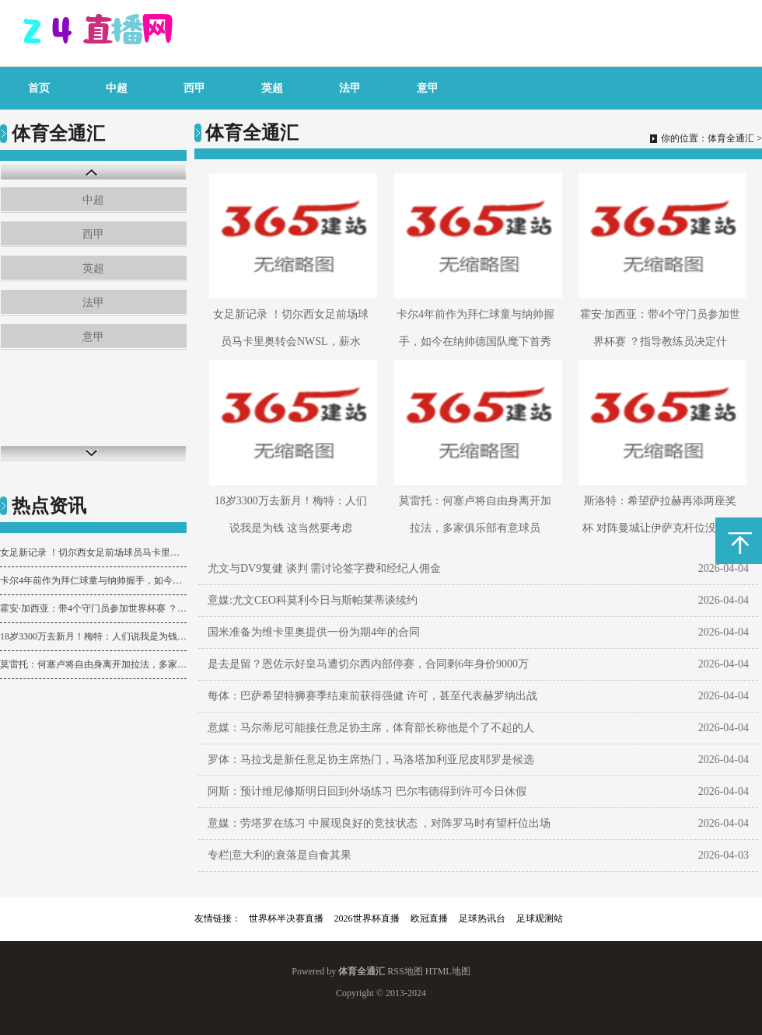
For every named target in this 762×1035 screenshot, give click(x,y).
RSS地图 (404, 971)
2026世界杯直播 (367, 918)
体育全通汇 (731, 138)
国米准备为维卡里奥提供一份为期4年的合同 (314, 632)
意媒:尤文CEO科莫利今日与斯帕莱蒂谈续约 (313, 600)
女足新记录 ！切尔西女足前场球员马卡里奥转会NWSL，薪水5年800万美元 (93, 552)
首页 (39, 88)
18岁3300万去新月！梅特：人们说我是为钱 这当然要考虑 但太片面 (93, 636)
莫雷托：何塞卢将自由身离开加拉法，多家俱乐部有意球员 (93, 664)
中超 (117, 88)
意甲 (428, 88)
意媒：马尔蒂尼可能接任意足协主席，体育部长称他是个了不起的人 (371, 728)
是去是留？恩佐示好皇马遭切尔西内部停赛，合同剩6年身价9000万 (368, 664)
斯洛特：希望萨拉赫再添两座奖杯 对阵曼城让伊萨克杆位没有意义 (660, 528)
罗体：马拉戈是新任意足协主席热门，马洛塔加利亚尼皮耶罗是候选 (371, 759)
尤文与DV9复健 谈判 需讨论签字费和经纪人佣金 (324, 568)
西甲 (194, 88)
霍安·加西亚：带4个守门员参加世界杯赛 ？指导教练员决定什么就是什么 (93, 608)
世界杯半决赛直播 (286, 918)
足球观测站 (539, 918)
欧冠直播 (429, 918)
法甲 (350, 88)
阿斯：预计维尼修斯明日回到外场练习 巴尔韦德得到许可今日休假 (367, 791)
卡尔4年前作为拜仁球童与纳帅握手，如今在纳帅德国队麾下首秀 (93, 580)
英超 (272, 88)
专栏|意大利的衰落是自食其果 (279, 855)
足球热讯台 (482, 918)
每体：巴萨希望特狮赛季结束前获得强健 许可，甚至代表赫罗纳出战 (372, 696)
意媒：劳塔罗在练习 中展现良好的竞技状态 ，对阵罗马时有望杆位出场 (379, 823)
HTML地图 (447, 971)
